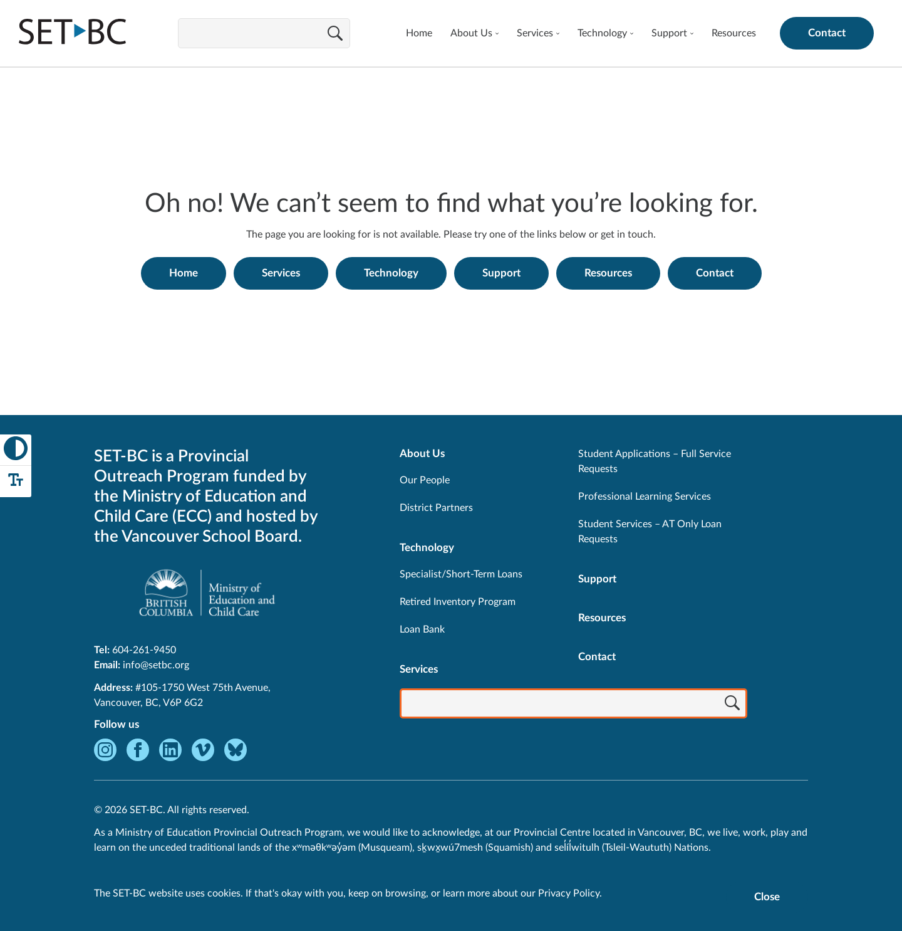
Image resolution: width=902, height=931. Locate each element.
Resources (734, 33)
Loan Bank (422, 629)
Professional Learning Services (644, 497)
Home (419, 33)
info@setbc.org (156, 665)
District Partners (436, 508)
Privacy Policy (568, 893)
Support (669, 33)
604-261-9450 (144, 650)
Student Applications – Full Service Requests (654, 461)
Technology (602, 33)
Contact (827, 33)
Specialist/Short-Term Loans (461, 574)
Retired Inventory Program (458, 602)
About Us (471, 33)
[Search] (335, 34)
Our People (425, 480)
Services (535, 33)
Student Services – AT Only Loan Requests (650, 531)
